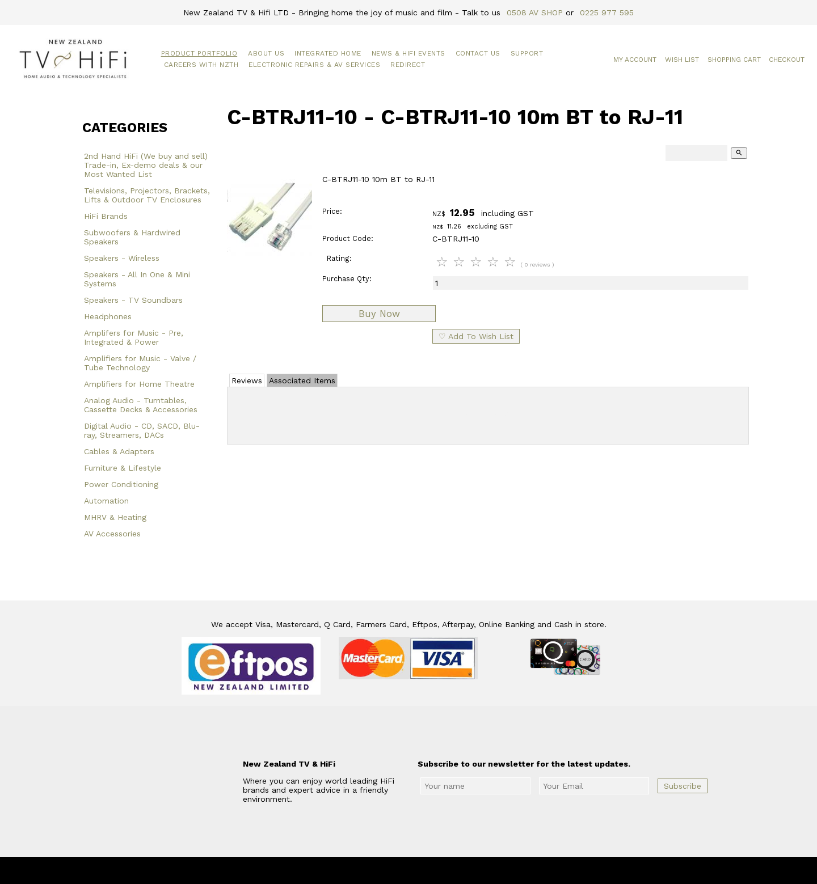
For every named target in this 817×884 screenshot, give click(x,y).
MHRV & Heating (115, 517)
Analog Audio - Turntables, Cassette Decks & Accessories (140, 405)
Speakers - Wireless (121, 258)
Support (527, 53)
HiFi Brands (106, 216)
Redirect (407, 65)
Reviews (246, 380)
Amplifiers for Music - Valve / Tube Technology (140, 363)
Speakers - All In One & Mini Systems (137, 279)
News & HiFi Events (408, 53)
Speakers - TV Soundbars (133, 299)
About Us (266, 53)
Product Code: (347, 238)
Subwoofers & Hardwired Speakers (132, 237)
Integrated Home (327, 53)
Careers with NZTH (201, 65)
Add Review (488, 413)
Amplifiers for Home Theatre (139, 383)
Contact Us (478, 53)
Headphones (108, 316)
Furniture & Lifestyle (122, 467)
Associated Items (302, 380)
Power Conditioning (121, 484)
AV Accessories (112, 533)
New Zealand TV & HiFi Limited (439, 870)
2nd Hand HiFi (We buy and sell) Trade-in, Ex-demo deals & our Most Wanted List (146, 165)
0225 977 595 (607, 12)
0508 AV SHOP (535, 12)
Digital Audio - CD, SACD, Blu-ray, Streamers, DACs (142, 430)
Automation (106, 500)
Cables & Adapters (119, 451)
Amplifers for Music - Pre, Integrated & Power (133, 337)
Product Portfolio (199, 53)
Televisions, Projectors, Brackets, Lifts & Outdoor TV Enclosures (147, 195)
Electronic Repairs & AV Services (314, 65)
